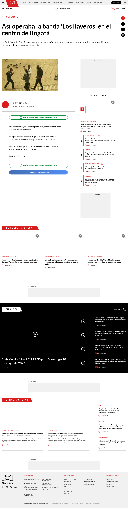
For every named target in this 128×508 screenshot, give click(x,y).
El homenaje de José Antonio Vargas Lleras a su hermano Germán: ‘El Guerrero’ (100, 167)
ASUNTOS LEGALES (89, 482)
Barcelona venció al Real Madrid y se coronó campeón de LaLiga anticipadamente (65, 435)
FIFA (99, 406)
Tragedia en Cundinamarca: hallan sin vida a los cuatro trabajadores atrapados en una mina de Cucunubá (100, 154)
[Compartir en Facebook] (123, 24)
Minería (87, 150)
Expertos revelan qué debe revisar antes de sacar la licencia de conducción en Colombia (22, 435)
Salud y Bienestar (58, 2)
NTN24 (66, 479)
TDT (75, 479)
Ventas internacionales (50, 487)
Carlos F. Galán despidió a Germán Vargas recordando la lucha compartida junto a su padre (61, 262)
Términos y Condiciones (93, 504)
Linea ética (45, 490)
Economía (70, 2)
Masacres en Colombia (95, 257)
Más (120, 309)
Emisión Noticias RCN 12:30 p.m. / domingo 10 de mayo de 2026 (34, 361)
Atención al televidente (32, 483)
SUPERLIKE (109, 484)
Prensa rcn (28, 492)
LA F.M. (66, 487)
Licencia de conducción (10, 430)
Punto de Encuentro (100, 2)
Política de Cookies (77, 504)
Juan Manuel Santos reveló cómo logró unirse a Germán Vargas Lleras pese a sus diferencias (21, 261)
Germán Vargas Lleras (93, 164)
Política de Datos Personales (60, 504)
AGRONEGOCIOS (89, 484)
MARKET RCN (110, 487)
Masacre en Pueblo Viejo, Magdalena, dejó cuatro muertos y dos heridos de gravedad (105, 261)
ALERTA (66, 489)
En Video (12, 309)
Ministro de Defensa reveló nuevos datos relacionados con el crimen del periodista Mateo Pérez (95, 126)
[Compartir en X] (123, 29)
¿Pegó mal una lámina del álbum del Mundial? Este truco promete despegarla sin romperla (110, 411)
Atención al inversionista (28, 495)
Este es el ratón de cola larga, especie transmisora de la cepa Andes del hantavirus (111, 443)
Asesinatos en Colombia (88, 121)
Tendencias (80, 2)
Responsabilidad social (32, 479)
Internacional (34, 2)
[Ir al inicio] (12, 3)
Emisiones (8, 9)
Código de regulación (31, 487)
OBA (43, 492)
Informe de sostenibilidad (47, 484)
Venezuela (88, 176)
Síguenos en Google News (38, 172)
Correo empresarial (31, 490)
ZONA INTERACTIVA (112, 482)
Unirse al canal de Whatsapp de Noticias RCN (38, 117)
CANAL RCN (116, 2)
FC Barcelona (52, 430)
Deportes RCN (45, 2)
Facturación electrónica (46, 480)
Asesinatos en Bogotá (92, 136)
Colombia (23, 2)
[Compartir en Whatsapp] (123, 35)
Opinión (88, 2)
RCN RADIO (67, 484)
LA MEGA (67, 494)
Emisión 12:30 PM (63, 9)
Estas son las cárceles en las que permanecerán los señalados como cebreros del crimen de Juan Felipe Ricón (100, 140)
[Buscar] (125, 2)
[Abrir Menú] (3, 2)
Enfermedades (103, 438)
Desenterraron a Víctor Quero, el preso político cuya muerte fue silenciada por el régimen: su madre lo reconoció (100, 180)
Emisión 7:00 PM (118, 9)
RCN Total (67, 482)
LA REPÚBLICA (88, 479)
